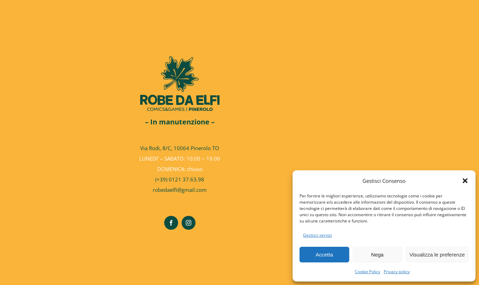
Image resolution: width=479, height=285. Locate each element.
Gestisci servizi (317, 235)
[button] (465, 180)
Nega (377, 255)
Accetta (324, 255)
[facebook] (171, 223)
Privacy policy (397, 272)
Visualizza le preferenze (437, 255)
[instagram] (188, 223)
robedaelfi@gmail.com (180, 189)
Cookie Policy (367, 272)
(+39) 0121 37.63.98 (179, 179)
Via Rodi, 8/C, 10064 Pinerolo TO (179, 148)
